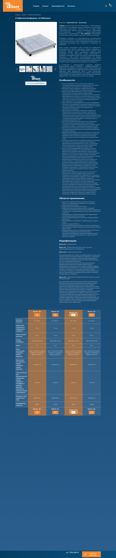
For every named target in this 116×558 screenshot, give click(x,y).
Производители (58, 6)
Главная (36, 6)
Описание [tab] (62, 22)
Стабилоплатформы (34, 15)
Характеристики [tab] (72, 22)
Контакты (71, 6)
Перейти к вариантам (93, 554)
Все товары (36, 83)
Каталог (45, 6)
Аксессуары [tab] (83, 22)
